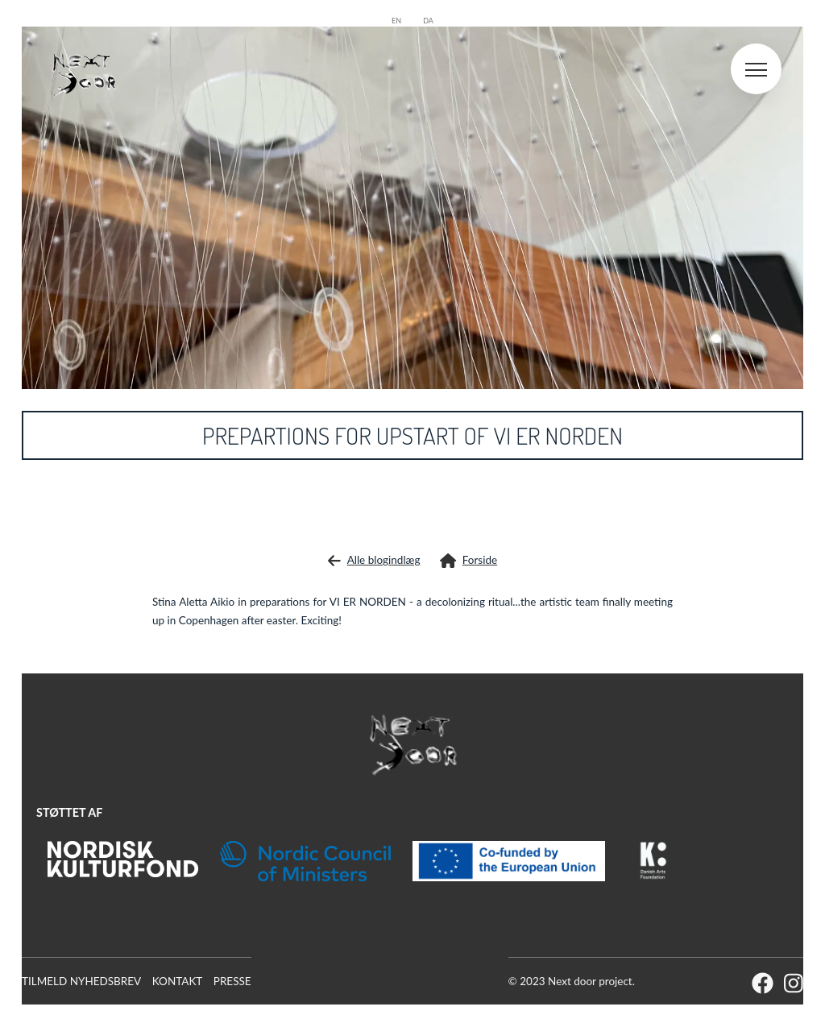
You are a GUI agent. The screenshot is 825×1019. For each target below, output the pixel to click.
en (396, 20)
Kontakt (177, 981)
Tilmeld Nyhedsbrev (81, 981)
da (428, 20)
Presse (232, 981)
